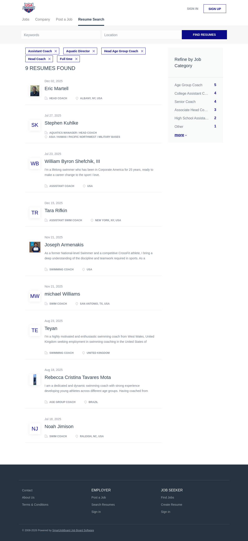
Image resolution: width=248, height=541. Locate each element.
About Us (28, 497)
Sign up (215, 9)
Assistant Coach (40, 51)
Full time (66, 59)
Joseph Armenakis (64, 244)
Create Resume (171, 504)
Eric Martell (57, 88)
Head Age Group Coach (121, 51)
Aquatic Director (78, 51)
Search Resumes (103, 504)
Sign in (192, 8)
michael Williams (62, 294)
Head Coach (37, 59)
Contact (27, 490)
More (179, 135)
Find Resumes (204, 34)
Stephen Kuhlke (61, 123)
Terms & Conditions (35, 504)
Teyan (51, 328)
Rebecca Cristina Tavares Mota (78, 377)
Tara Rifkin (56, 210)
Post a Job (99, 497)
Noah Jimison (59, 426)
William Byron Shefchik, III (72, 161)
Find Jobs (167, 497)
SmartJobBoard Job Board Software (73, 530)
